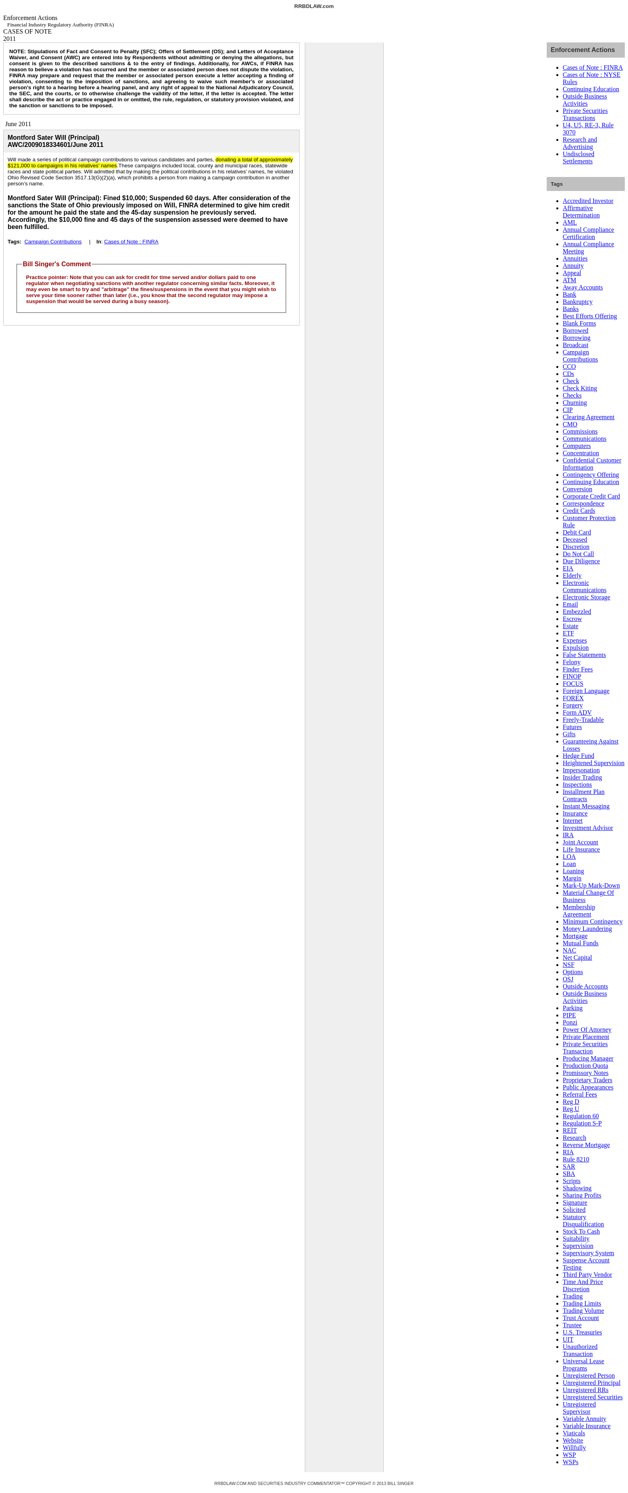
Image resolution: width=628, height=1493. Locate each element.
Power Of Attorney (587, 1029)
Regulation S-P (582, 1123)
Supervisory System (588, 1253)
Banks (571, 308)
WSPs (570, 1462)
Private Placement (586, 1036)
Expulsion (576, 647)
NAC (569, 950)
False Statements (584, 654)
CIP (568, 409)
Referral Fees (580, 1094)
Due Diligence (581, 561)
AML (570, 222)
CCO (569, 366)
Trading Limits (582, 1303)
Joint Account (580, 842)
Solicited (574, 1209)
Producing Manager (588, 1058)
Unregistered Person (589, 1375)
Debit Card (577, 532)
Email (570, 604)
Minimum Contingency (593, 921)
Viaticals (574, 1433)
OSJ (568, 979)
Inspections (577, 784)
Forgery (573, 705)
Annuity (573, 265)
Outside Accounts (585, 986)
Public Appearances (588, 1087)
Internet (573, 820)
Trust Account (581, 1317)
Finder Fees (578, 669)
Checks (572, 395)
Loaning (573, 871)
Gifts (569, 734)
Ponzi (570, 1022)
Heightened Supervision (593, 763)
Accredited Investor (588, 200)
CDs (568, 373)
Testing (572, 1267)
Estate (570, 626)
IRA (568, 835)
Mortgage (575, 935)
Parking (573, 1008)
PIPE (569, 1015)
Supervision (578, 1245)
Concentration (581, 453)
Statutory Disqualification (583, 1221)
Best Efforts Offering (590, 316)
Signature (575, 1202)
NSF (568, 964)
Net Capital (577, 957)
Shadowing (577, 1188)
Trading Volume (583, 1310)
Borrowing (576, 337)
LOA (569, 856)
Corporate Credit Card (591, 496)
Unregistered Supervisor (579, 1408)
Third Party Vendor (587, 1274)
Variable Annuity (584, 1418)
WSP (569, 1454)
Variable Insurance (587, 1426)
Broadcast (575, 345)
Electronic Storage (586, 597)
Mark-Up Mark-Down (591, 885)
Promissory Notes (585, 1072)
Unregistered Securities (593, 1397)
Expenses (575, 640)
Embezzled (577, 611)
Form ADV (577, 712)
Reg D (571, 1101)
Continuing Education (591, 89)
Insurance (575, 813)
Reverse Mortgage (586, 1144)
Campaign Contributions (53, 242)
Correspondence (583, 503)
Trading (573, 1296)
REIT (570, 1130)
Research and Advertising (580, 143)
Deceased (575, 539)
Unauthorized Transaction (580, 1350)
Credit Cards (579, 510)
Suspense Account (586, 1260)
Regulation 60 (581, 1116)
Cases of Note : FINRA (131, 242)
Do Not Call (578, 554)
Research (574, 1137)
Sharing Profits (582, 1195)
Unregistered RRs (585, 1390)
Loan (569, 863)
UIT (568, 1339)
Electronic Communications (584, 586)
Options (573, 972)
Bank (569, 294)
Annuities (575, 258)
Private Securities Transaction (585, 1048)
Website (573, 1440)
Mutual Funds (580, 943)
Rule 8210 (576, 1159)
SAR (569, 1166)
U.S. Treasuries (582, 1332)
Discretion (576, 546)
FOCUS (573, 683)
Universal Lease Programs (583, 1365)
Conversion (577, 489)
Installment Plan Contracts (583, 795)
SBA (569, 1173)
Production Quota (585, 1065)
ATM (569, 280)
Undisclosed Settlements (578, 158)
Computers (577, 445)
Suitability (576, 1238)
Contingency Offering (591, 474)
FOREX (573, 698)
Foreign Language (586, 690)
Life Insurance (581, 849)
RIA (568, 1152)
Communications (584, 438)
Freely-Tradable (583, 719)
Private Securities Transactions (585, 114)
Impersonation (581, 770)
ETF (568, 633)
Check (571, 381)
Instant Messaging (586, 806)
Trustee (572, 1325)
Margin (572, 878)
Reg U (571, 1108)
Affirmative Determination (581, 212)
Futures (572, 726)
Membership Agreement (579, 911)
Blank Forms (579, 323)
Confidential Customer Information (592, 464)
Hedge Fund (578, 755)
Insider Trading (582, 777)
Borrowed (575, 330)
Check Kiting (580, 388)
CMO (570, 424)
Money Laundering (587, 928)
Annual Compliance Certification (588, 233)
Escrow (572, 618)
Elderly (572, 575)
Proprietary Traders (587, 1080)
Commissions (580, 431)
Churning (575, 402)
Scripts (571, 1181)
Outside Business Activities (585, 100)
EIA (568, 568)
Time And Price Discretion (583, 1285)
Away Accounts (583, 287)
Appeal (572, 272)
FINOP (572, 676)
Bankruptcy (578, 301)
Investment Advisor (588, 827)
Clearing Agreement (588, 417)
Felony (571, 662)
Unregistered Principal (591, 1382)
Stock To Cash (581, 1231)
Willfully (574, 1447)
